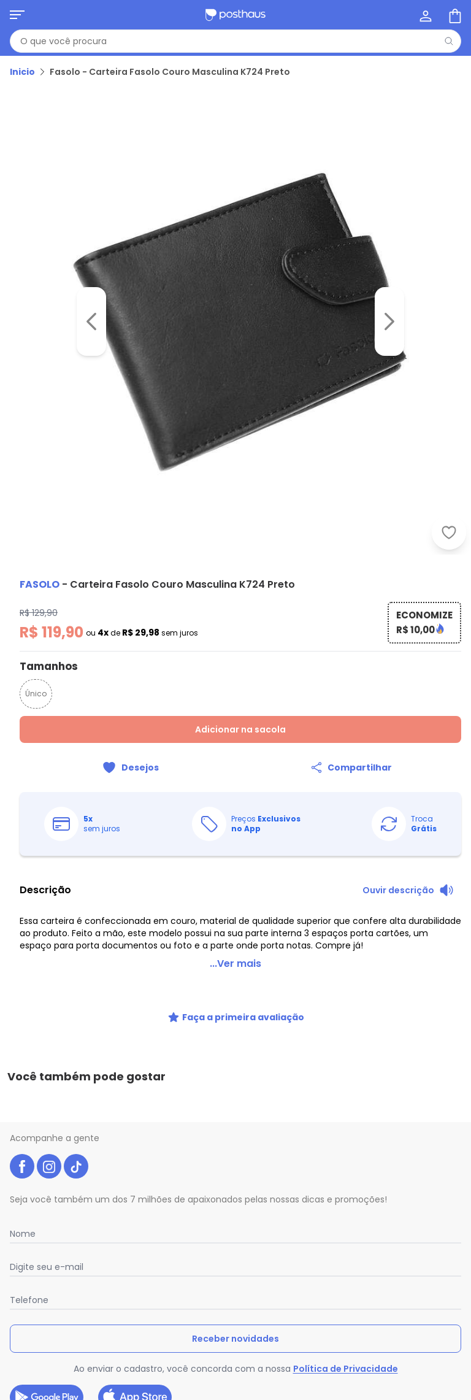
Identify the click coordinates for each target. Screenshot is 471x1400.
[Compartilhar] (350, 767)
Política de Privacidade (345, 1300)
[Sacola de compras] (453, 14)
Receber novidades (235, 1270)
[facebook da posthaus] (22, 1097)
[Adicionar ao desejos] (130, 767)
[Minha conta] (424, 14)
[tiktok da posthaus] (76, 1097)
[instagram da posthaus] (49, 1097)
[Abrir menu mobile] (17, 14)
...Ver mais (235, 949)
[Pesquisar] (449, 41)
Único (36, 693)
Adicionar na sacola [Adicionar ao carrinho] (240, 729)
